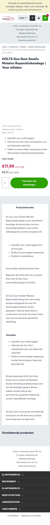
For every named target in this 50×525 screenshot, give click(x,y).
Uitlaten (23, 47)
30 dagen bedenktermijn (27, 29)
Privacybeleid (13, 516)
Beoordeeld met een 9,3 (27, 37)
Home (4, 47)
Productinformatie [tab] (25, 207)
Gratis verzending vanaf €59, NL (27, 26)
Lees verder (8, 158)
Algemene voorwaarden (31, 516)
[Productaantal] (5, 183)
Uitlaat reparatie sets (36, 47)
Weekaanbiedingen (27, 33)
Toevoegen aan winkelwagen (29, 183)
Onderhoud (13, 47)
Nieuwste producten (27, 40)
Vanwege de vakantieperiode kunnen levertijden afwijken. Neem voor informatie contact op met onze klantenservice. (25, 6)
